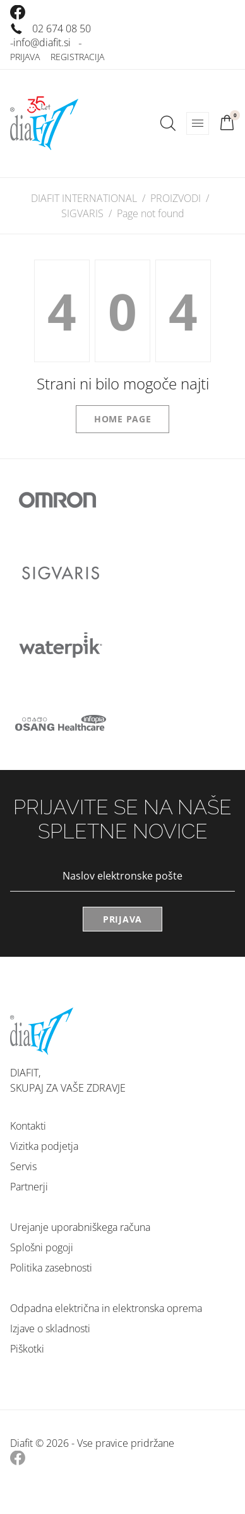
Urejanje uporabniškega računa (80, 1227)
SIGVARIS (82, 213)
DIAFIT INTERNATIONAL (84, 198)
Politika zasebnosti (51, 1268)
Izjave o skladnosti (50, 1328)
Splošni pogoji (41, 1247)
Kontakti (28, 1126)
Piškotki (27, 1349)
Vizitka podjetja (44, 1146)
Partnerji (29, 1187)
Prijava (25, 57)
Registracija (77, 57)
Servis (23, 1166)
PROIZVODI (175, 198)
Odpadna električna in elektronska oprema (106, 1308)
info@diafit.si (42, 42)
